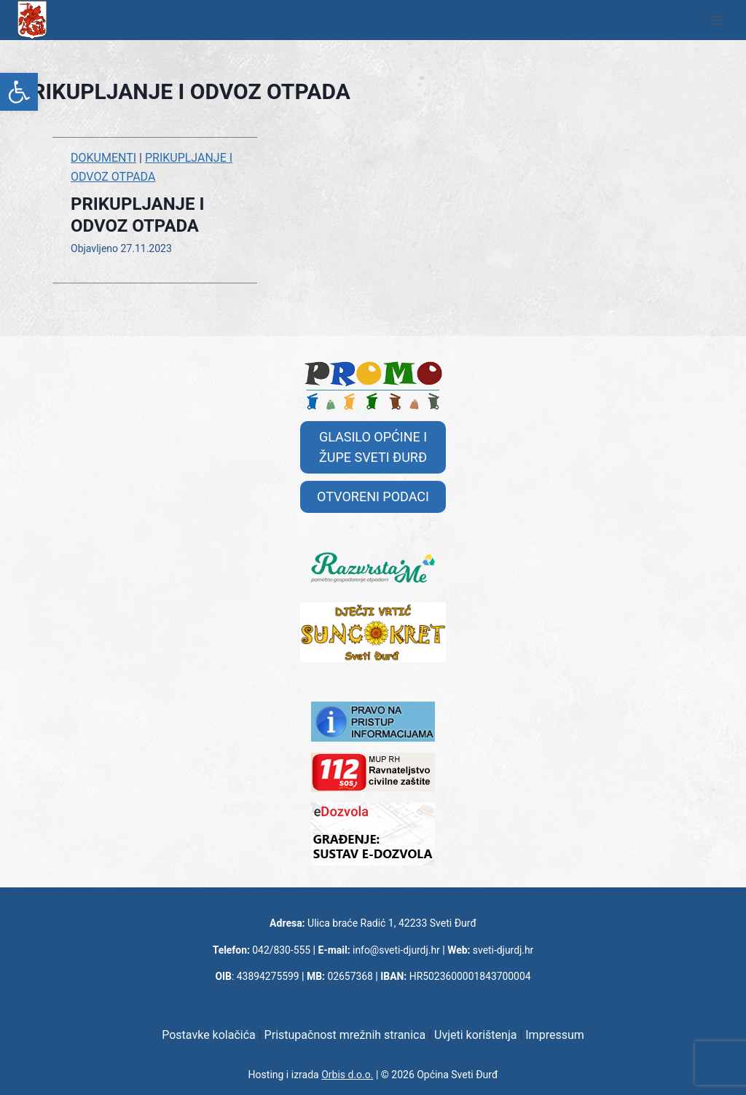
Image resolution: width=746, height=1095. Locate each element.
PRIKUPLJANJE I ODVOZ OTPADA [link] (138, 215)
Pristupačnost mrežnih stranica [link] (345, 1035)
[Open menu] (715, 20)
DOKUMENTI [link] (103, 158)
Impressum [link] (554, 1035)
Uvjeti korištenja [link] (475, 1035)
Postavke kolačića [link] (209, 1035)
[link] (19, 92)
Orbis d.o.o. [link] (347, 1074)
